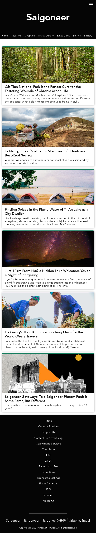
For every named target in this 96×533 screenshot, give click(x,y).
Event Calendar (48, 483)
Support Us (48, 432)
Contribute (48, 449)
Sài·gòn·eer (31, 520)
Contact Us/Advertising (48, 438)
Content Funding (48, 426)
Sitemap (48, 495)
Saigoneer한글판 (54, 520)
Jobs (48, 455)
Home (48, 421)
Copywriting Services (48, 444)
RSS (48, 489)
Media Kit (48, 501)
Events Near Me (48, 466)
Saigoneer (13, 520)
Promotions (48, 472)
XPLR (48, 461)
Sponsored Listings (48, 478)
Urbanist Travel (79, 520)
